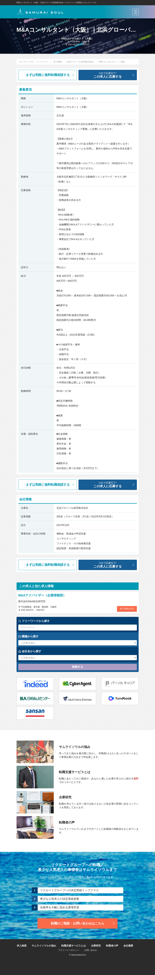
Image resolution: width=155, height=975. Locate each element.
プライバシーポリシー (68, 950)
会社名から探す (29, 651)
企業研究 (96, 945)
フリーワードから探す (34, 621)
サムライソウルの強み (44, 945)
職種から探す (28, 636)
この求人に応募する (110, 75)
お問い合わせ (90, 950)
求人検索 (22, 945)
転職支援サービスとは (73, 945)
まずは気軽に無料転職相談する (50, 75)
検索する (77, 666)
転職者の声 (112, 945)
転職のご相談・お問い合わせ (83, 923)
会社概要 (128, 945)
